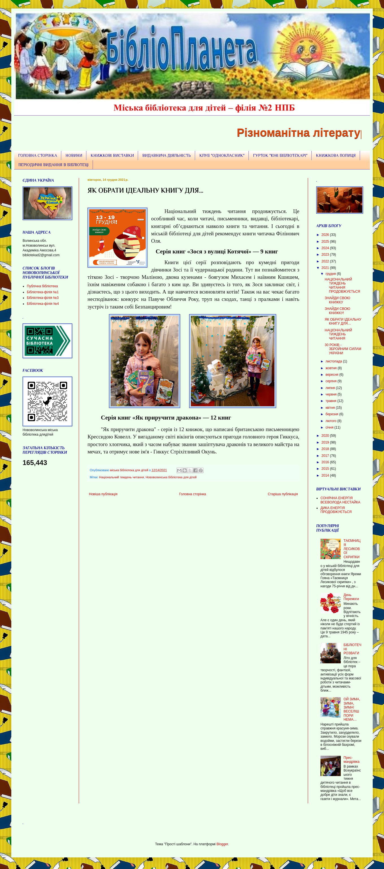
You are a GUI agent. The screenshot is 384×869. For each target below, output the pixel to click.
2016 (326, 462)
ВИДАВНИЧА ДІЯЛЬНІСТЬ (166, 155)
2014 (326, 475)
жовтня (332, 368)
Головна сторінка (192, 494)
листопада (334, 361)
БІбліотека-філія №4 (43, 304)
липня (331, 388)
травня (331, 401)
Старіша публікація (283, 494)
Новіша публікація (103, 494)
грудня (331, 274)
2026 (326, 235)
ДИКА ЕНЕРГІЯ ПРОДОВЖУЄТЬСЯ (336, 510)
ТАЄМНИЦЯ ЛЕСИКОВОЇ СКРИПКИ (352, 549)
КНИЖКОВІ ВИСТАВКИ (112, 155)
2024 (326, 248)
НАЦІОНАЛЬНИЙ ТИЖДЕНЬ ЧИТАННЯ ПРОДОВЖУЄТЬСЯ (342, 285)
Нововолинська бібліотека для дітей (171, 477)
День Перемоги (351, 597)
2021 (326, 268)
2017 (326, 456)
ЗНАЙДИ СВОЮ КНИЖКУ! (337, 311)
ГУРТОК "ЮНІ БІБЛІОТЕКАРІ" (280, 155)
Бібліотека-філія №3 (43, 298)
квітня (331, 408)
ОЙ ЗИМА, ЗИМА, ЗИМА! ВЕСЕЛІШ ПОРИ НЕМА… (352, 709)
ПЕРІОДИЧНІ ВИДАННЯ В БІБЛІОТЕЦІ (53, 164)
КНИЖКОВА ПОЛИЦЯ (336, 155)
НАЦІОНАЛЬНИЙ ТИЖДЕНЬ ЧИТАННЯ (338, 334)
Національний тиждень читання (121, 477)
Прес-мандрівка (351, 760)
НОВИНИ (74, 155)
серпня (331, 381)
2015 (326, 469)
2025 (326, 242)
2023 (326, 255)
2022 (326, 261)
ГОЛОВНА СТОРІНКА (37, 155)
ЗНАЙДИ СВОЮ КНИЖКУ (337, 300)
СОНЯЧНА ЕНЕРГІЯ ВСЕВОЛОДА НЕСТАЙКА (340, 500)
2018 (326, 449)
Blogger (222, 844)
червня (331, 394)
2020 (326, 436)
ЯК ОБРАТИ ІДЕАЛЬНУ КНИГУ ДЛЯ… (343, 321)
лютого (331, 421)
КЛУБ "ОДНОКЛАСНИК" (222, 155)
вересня (332, 375)
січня (330, 427)
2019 (326, 442)
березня (332, 414)
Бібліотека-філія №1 (43, 292)
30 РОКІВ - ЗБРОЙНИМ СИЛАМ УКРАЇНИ (343, 349)
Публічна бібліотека (42, 286)
